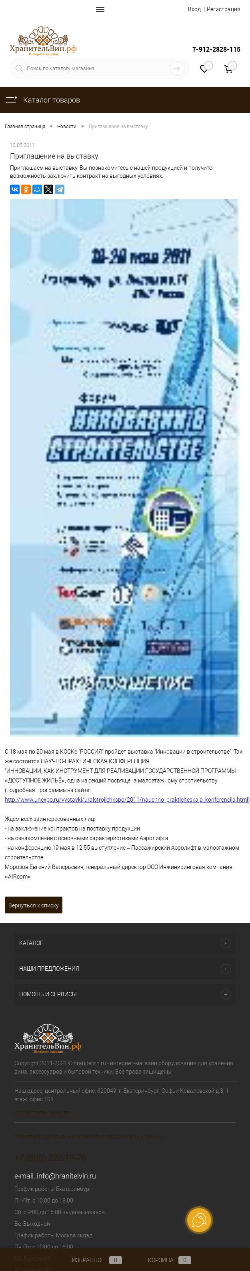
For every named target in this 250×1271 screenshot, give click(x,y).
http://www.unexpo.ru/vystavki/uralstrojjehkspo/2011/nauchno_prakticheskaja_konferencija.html (126, 799)
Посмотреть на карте (41, 1112)
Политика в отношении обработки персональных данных (89, 1136)
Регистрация (223, 9)
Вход (194, 9)
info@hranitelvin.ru (66, 1176)
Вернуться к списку (33, 905)
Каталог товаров (42, 100)
